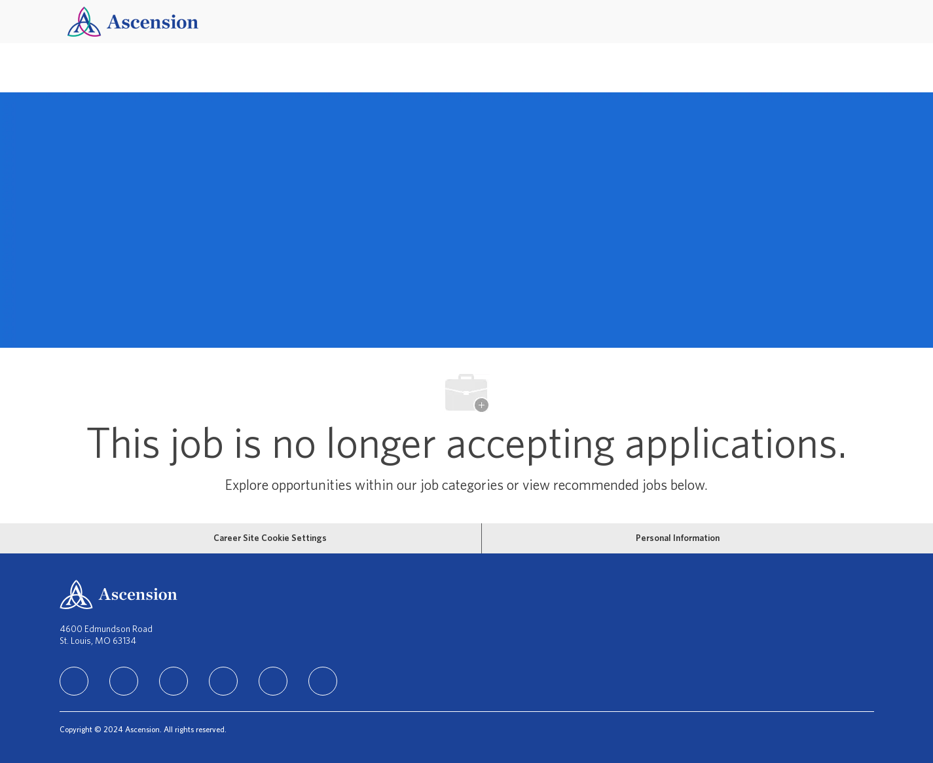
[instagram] (173, 681)
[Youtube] (273, 681)
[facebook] (123, 681)
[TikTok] (223, 681)
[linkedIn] (74, 681)
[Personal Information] (678, 538)
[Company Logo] (132, 21)
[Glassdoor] (322, 681)
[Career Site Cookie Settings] (270, 538)
